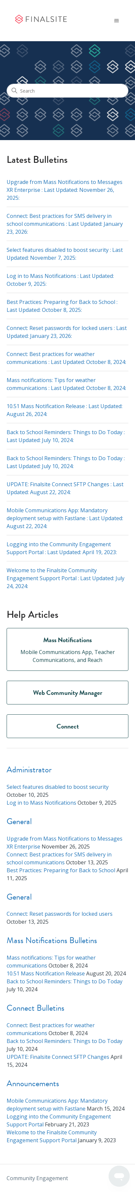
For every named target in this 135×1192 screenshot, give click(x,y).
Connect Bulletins (35, 1008)
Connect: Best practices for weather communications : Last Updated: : (66, 358)
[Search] (67, 90)
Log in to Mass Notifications (41, 802)
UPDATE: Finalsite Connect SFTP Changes (58, 1056)
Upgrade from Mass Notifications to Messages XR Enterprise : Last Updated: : (64, 189)
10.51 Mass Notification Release (46, 973)
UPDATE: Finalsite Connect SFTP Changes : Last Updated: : (65, 488)
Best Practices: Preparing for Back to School (61, 870)
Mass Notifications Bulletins (52, 940)
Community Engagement (37, 1178)
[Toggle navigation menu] (116, 20)
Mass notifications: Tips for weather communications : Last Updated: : (66, 384)
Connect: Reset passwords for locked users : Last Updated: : (67, 332)
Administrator (29, 769)
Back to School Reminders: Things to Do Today (64, 981)
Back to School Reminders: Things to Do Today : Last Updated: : (66, 436)
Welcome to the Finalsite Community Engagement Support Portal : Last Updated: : (65, 578)
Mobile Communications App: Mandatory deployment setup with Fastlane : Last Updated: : (65, 518)
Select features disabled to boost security (58, 786)
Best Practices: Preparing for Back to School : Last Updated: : (62, 305)
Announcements (33, 1083)
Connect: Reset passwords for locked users (60, 913)
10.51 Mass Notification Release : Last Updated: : (64, 410)
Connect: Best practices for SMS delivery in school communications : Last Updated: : (65, 223)
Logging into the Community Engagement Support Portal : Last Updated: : (62, 548)
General (19, 821)
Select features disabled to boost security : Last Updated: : (65, 253)
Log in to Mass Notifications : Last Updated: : (60, 279)
